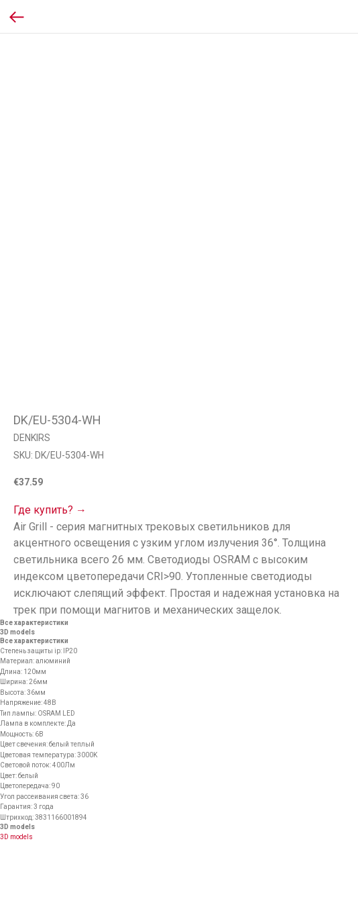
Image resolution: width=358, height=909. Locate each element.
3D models (16, 837)
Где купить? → (49, 510)
